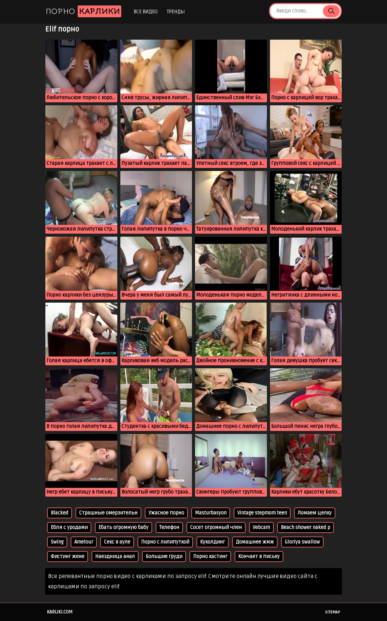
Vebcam (261, 527)
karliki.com (60, 612)
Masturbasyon (210, 513)
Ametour (83, 542)
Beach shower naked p (305, 527)
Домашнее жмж (255, 542)
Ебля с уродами (69, 527)
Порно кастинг (210, 557)
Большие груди (164, 557)
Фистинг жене (67, 557)
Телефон (169, 527)
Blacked (59, 513)
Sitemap (332, 612)
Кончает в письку (259, 557)
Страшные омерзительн (108, 513)
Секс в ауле (117, 542)
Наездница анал (115, 557)
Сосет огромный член (216, 527)
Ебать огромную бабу (123, 527)
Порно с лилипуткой (165, 542)
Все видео (146, 12)
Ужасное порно (166, 513)
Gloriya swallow (302, 542)
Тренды (176, 12)
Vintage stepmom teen (262, 513)
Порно (83, 11)
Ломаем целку (315, 513)
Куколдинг (212, 542)
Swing (57, 542)
